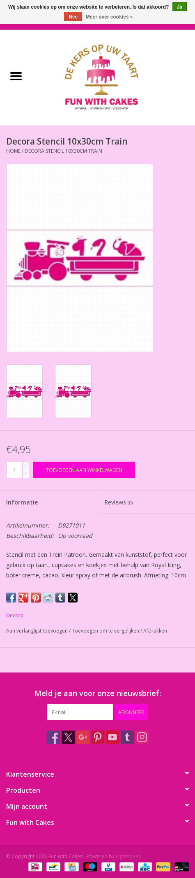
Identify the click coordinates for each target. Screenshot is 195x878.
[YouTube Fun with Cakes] (112, 737)
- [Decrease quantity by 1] (26, 473)
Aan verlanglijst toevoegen (37, 630)
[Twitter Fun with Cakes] (68, 737)
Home (13, 150)
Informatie (22, 502)
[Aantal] (14, 470)
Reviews (118, 502)
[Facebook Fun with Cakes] (53, 737)
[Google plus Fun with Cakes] (82, 737)
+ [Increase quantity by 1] (26, 465)
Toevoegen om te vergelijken (106, 630)
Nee (73, 17)
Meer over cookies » (109, 17)
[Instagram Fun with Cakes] (142, 737)
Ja (179, 7)
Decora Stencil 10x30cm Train (63, 150)
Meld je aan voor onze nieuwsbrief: (97, 693)
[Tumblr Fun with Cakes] (127, 737)
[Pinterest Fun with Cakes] (97, 737)
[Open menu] (16, 76)
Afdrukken (155, 630)
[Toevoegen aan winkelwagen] (84, 470)
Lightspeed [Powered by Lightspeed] (129, 856)
